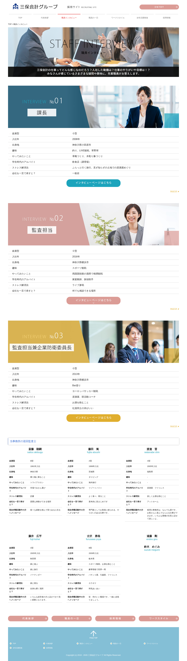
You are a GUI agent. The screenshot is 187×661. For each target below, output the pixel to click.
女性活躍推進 (142, 18)
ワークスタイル (118, 18)
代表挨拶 (45, 18)
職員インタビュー (69, 18)
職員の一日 (93, 18)
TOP (20, 18)
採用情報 (166, 18)
